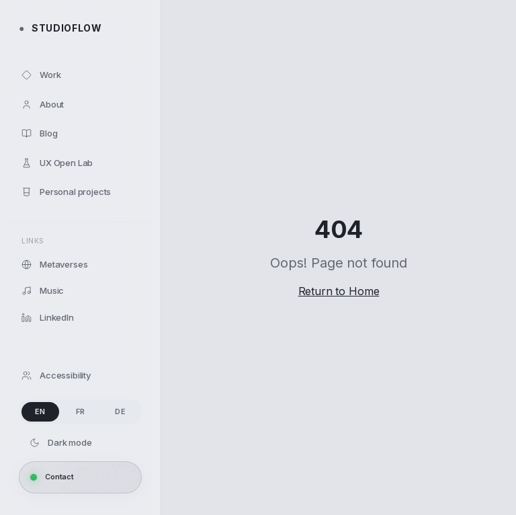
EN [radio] (40, 411)
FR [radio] (80, 411)
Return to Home (339, 291)
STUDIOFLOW (60, 28)
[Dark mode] (80, 443)
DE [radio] (120, 411)
